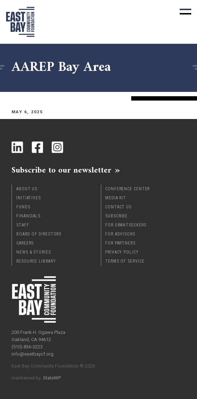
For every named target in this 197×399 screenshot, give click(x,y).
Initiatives (28, 197)
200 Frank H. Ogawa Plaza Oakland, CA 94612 (38, 336)
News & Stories (33, 252)
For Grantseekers (125, 225)
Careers (25, 243)
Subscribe (116, 215)
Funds (23, 206)
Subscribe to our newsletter (61, 170)
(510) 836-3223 (27, 346)
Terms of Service (124, 261)
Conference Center (127, 188)
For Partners (120, 243)
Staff (22, 225)
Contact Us (118, 206)
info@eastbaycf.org (32, 354)
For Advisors (120, 234)
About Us (26, 188)
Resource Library (36, 261)
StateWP (52, 378)
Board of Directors (38, 234)
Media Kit (115, 197)
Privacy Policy (122, 252)
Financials (28, 215)
